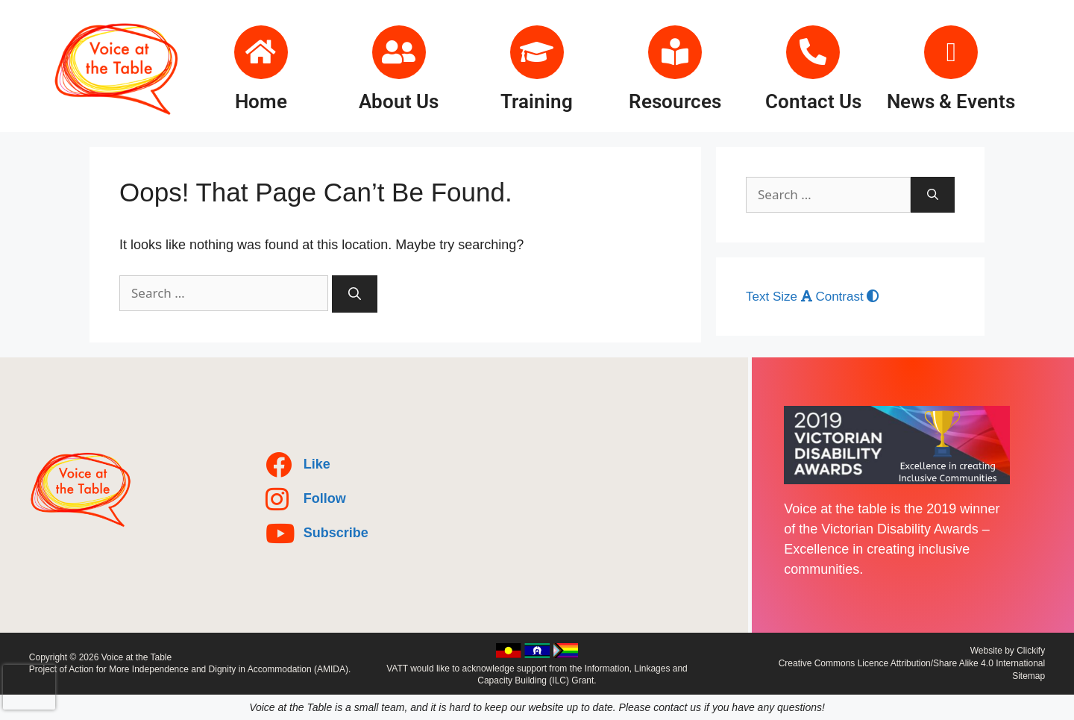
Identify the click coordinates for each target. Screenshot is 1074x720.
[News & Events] (951, 52)
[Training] (537, 52)
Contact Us (813, 101)
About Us (399, 101)
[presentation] (29, 687)
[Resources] (675, 52)
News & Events (951, 101)
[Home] (261, 52)
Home (261, 101)
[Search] (354, 294)
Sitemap (1028, 676)
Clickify (1031, 650)
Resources (675, 101)
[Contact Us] (813, 52)
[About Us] (399, 52)
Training (536, 101)
